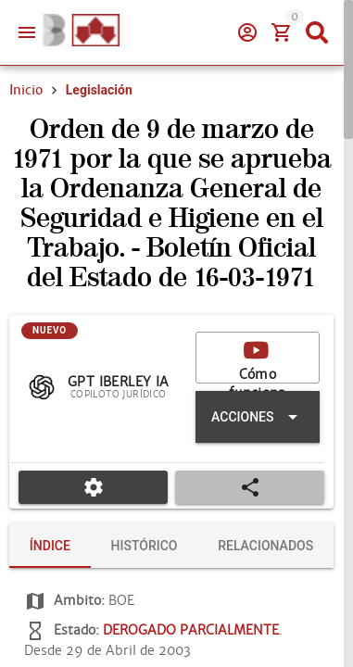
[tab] (44, 611)
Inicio (26, 155)
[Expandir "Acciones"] (257, 483)
